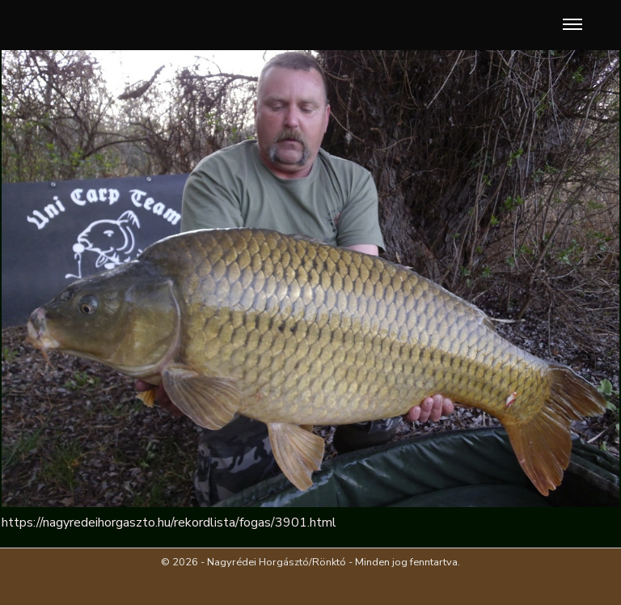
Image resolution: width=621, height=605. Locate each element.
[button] (569, 25)
